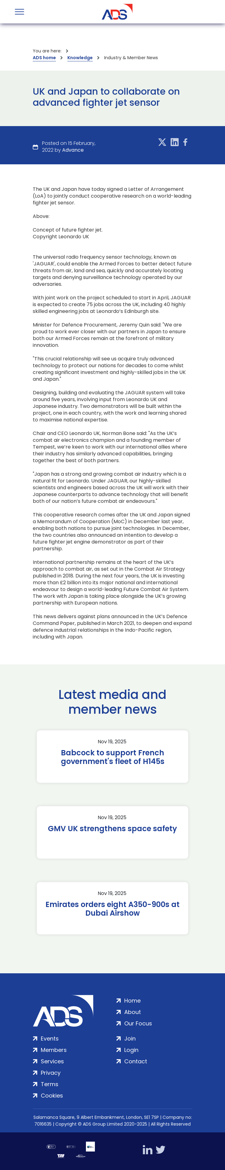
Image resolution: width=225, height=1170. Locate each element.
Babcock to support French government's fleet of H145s (112, 757)
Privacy (51, 1073)
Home (132, 1000)
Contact (135, 1061)
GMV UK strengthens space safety (112, 828)
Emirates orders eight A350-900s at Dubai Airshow (112, 909)
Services (52, 1061)
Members (54, 1050)
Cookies (52, 1095)
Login (131, 1050)
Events (50, 1038)
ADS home (44, 58)
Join (130, 1038)
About (132, 1012)
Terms (49, 1084)
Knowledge (80, 58)
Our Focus (138, 1023)
